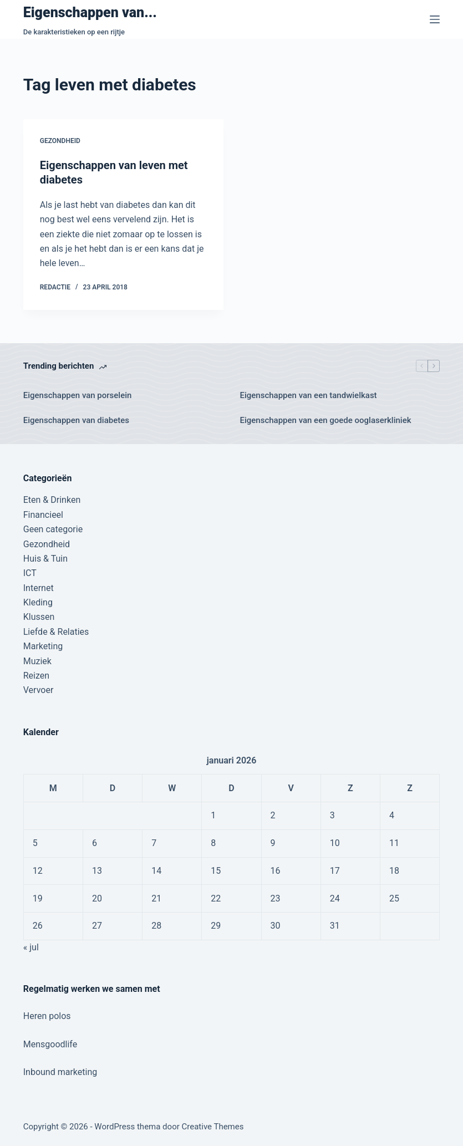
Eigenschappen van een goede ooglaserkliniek (325, 420)
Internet (38, 588)
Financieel (43, 515)
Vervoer (38, 690)
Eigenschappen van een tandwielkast (308, 395)
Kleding (38, 602)
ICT (30, 573)
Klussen (39, 617)
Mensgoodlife (50, 1044)
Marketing (43, 646)
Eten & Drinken (51, 500)
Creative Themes (213, 1127)
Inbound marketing (60, 1072)
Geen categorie (53, 529)
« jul (31, 947)
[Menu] (435, 19)
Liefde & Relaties (56, 632)
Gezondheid (60, 141)
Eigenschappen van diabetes (76, 420)
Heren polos (47, 1016)
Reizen (36, 675)
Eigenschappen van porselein (77, 395)
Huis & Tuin (45, 558)
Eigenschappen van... (90, 12)
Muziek (37, 661)
